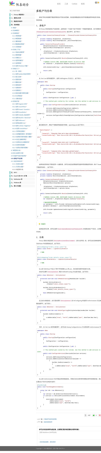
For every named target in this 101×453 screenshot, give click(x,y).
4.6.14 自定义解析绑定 (19, 139)
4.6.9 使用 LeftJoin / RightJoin (21, 126)
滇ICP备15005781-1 (59, 448)
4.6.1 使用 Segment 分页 (19, 104)
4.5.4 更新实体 (16, 79)
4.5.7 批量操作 (16, 87)
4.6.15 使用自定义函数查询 (20, 142)
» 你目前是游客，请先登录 (47, 442)
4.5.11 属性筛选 (17, 98)
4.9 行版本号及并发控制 (18, 156)
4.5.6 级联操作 (16, 85)
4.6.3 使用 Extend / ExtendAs (20, 109)
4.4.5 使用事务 (16, 63)
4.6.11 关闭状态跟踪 (18, 131)
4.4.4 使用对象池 (17, 60)
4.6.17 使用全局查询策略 (20, 147)
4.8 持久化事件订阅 (17, 153)
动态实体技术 (48, 422)
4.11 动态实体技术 (16, 161)
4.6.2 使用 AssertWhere (19, 106)
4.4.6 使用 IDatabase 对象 (20, 66)
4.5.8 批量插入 (16, 90)
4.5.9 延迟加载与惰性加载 (20, 93)
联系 (83, 4)
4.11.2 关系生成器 (17, 166)
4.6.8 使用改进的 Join (18, 123)
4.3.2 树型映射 (16, 38)
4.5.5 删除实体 (16, 82)
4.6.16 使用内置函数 (18, 145)
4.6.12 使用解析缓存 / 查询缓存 (21, 134)
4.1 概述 (13, 27)
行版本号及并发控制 (50, 419)
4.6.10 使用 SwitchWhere (19, 128)
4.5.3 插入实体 (16, 76)
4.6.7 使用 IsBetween (18, 120)
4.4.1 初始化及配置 (18, 52)
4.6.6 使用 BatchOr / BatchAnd (21, 117)
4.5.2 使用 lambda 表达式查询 (21, 74)
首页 (59, 4)
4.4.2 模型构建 (16, 55)
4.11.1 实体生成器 (17, 164)
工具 (66, 4)
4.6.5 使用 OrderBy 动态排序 (21, 115)
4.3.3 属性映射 (16, 41)
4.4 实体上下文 (15, 49)
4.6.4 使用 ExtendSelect (19, 112)
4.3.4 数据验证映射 (18, 44)
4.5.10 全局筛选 (17, 96)
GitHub (74, 4)
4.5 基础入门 (15, 68)
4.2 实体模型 (15, 30)
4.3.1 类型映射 (16, 36)
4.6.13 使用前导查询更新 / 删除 (21, 136)
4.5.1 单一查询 (16, 71)
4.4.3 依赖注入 (16, 57)
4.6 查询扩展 (15, 101)
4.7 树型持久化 (15, 150)
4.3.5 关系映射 (16, 47)
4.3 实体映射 (15, 33)
